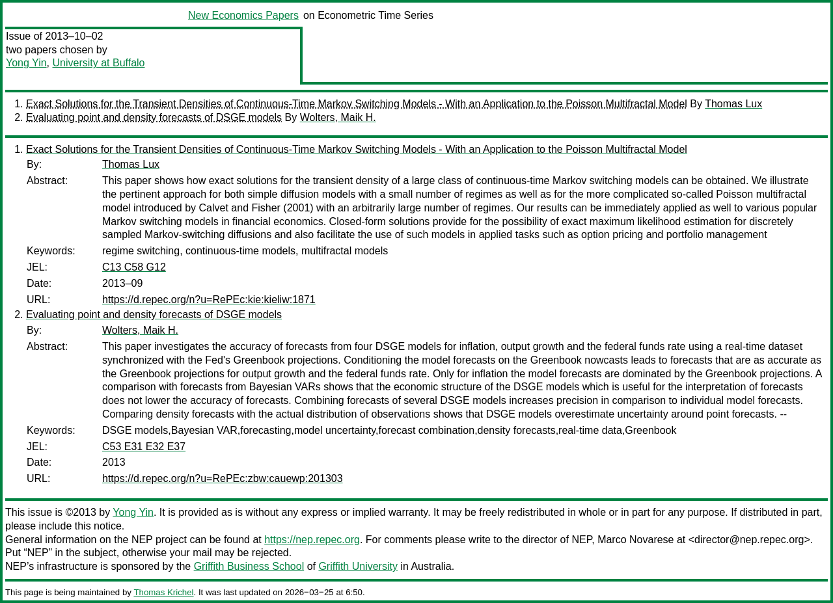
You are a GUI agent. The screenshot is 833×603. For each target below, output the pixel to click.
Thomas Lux (733, 103)
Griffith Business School (249, 566)
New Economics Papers (243, 15)
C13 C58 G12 (134, 267)
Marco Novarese (635, 539)
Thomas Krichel (163, 592)
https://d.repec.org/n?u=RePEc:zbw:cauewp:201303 (222, 478)
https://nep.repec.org (312, 539)
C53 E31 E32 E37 (143, 446)
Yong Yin (26, 62)
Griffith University (358, 566)
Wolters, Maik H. (338, 117)
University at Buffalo (98, 62)
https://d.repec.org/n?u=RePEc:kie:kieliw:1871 (209, 299)
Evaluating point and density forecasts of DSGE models (154, 117)
